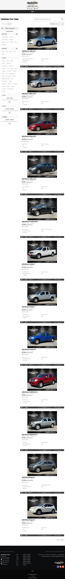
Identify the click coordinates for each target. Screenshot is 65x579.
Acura (3, 60)
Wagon (4, 44)
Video (31, 109)
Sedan (3, 42)
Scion (3, 86)
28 (22, 66)
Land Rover (12, 73)
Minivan (11, 39)
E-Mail (36, 8)
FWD (14, 51)
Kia (6, 73)
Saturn (15, 83)
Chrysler (11, 66)
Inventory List (41, 554)
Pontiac (4, 83)
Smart (7, 86)
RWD (3, 54)
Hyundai (9, 71)
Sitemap (47, 554)
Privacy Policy (53, 554)
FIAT (8, 68)
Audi (8, 60)
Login (32, 571)
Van (16, 42)
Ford (12, 68)
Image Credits (61, 554)
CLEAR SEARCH (9, 31)
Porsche (10, 83)
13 (22, 279)
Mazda (13, 76)
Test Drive (44, 66)
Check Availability (57, 66)
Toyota (3, 88)
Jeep (3, 73)
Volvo (3, 91)
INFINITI (14, 71)
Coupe (11, 37)
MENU (32, 11)
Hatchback (4, 39)
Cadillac (8, 63)
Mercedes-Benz (6, 78)
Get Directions (5, 560)
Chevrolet (4, 66)
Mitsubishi (4, 81)
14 (22, 109)
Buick (3, 63)
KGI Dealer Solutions (32, 574)
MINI (12, 78)
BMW (12, 60)
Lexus (3, 76)
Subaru (13, 86)
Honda (3, 71)
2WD (3, 51)
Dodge (3, 68)
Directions (30, 8)
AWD (11, 51)
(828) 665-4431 (32, 6)
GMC (16, 68)
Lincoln (8, 76)
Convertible (5, 37)
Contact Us (4, 564)
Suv (7, 42)
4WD (7, 51)
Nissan (10, 81)
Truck (11, 42)
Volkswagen (10, 88)
